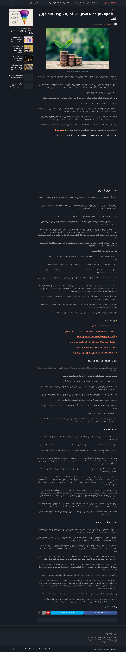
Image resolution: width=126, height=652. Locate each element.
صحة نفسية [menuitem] (67, 3)
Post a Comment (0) (77, 620)
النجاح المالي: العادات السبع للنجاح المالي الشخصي (98, 325)
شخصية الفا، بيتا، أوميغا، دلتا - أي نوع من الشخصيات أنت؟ (16, 39)
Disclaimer (52, 649)
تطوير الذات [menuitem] (77, 3)
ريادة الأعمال (102, 607)
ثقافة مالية (104, 9)
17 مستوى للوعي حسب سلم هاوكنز (22, 31)
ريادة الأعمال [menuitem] (47, 3)
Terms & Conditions (31, 649)
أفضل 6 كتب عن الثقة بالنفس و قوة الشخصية (16, 58)
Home (59, 649)
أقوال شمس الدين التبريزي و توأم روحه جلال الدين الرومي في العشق (16, 68)
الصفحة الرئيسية (113, 9)
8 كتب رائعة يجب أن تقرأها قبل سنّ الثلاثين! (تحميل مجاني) (17, 49)
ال (90, 331)
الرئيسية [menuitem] (86, 3)
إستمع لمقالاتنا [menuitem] (96, 3)
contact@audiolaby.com (16, 649)
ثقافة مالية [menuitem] (57, 3)
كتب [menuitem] (31, 3)
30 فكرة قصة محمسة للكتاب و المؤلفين (16, 76)
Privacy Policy (43, 649)
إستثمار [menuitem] (37, 3)
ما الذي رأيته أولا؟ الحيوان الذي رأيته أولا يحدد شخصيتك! (16, 86)
